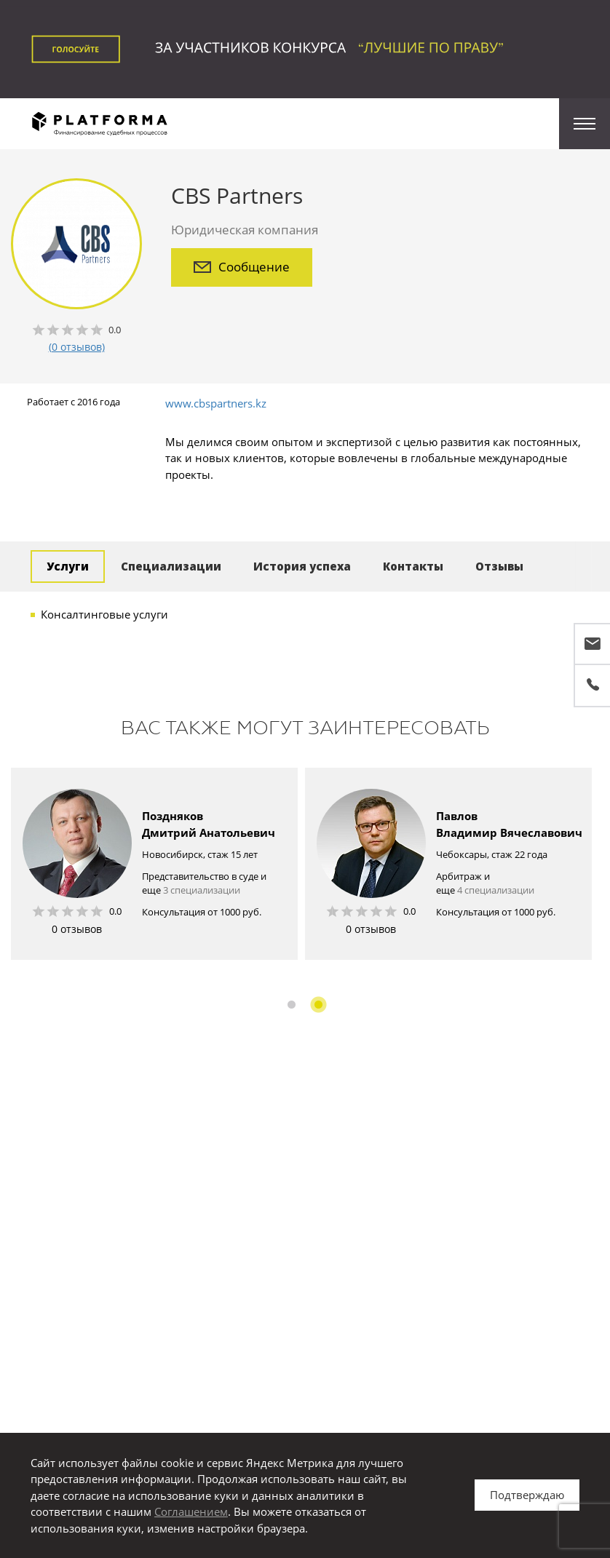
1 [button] (291, 1004)
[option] (154, 864)
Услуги (68, 566)
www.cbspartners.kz (215, 403)
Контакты (413, 566)
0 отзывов (77, 929)
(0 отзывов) (77, 347)
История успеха (302, 566)
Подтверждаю (527, 1494)
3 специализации (201, 890)
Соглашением (191, 1511)
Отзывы (499, 566)
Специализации (171, 566)
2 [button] (318, 1004)
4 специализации (495, 890)
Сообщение (242, 266)
